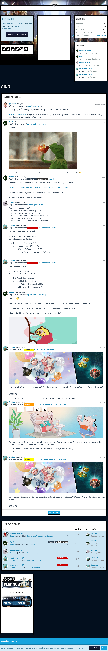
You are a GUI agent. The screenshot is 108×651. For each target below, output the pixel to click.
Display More (54, 512)
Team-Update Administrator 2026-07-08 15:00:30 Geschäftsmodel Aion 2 (39, 188)
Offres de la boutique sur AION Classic (50, 459)
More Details (94, 648)
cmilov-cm (101, 35)
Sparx (12, 536)
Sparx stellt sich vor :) (85, 50)
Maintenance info (33, 567)
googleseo (12, 103)
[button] (3, 2)
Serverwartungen (33, 553)
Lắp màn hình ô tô (16, 115)
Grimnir (82, 65)
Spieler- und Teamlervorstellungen (40, 536)
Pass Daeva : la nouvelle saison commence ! (52, 404)
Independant (63, 542)
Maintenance (63, 558)
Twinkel (82, 53)
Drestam (82, 71)
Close (104, 648)
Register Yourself (17, 34)
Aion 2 (81, 56)
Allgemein (33, 544)
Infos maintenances (34, 560)
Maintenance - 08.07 (85, 69)
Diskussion (53, 542)
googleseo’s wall (34, 106)
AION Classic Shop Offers (45, 350)
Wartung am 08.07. (85, 63)
